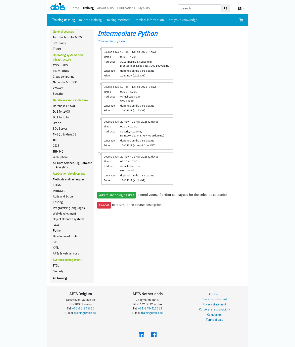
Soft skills (59, 43)
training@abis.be (85, 313)
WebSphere (60, 157)
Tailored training (90, 20)
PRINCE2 (59, 191)
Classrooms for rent (214, 299)
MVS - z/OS (60, 65)
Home (74, 8)
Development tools (65, 236)
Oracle (57, 123)
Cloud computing (64, 76)
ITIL (56, 265)
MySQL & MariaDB (65, 134)
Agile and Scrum (63, 196)
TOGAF (57, 185)
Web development (64, 213)
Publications (126, 8)
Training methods (117, 20)
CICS (56, 146)
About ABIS (105, 8)
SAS (55, 242)
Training (88, 7)
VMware (58, 88)
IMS (55, 140)
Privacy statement (214, 304)
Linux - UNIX (61, 71)
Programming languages (69, 208)
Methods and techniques (69, 179)
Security (58, 94)
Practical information (148, 20)
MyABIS (144, 8)
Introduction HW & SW (67, 37)
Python (57, 230)
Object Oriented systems (68, 219)
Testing (58, 202)
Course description (111, 41)
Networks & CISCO (65, 82)
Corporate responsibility (214, 309)
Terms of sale (214, 320)
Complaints (214, 314)
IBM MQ (58, 151)
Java (56, 225)
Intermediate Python (127, 33)
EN (240, 8)
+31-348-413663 (150, 308)
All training (60, 278)
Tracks (57, 49)
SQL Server (60, 128)
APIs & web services (66, 253)
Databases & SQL (64, 106)
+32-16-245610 (83, 308)
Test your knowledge (182, 20)
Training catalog (64, 19)
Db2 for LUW (61, 117)
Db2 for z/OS (61, 111)
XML (56, 247)
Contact (214, 294)
